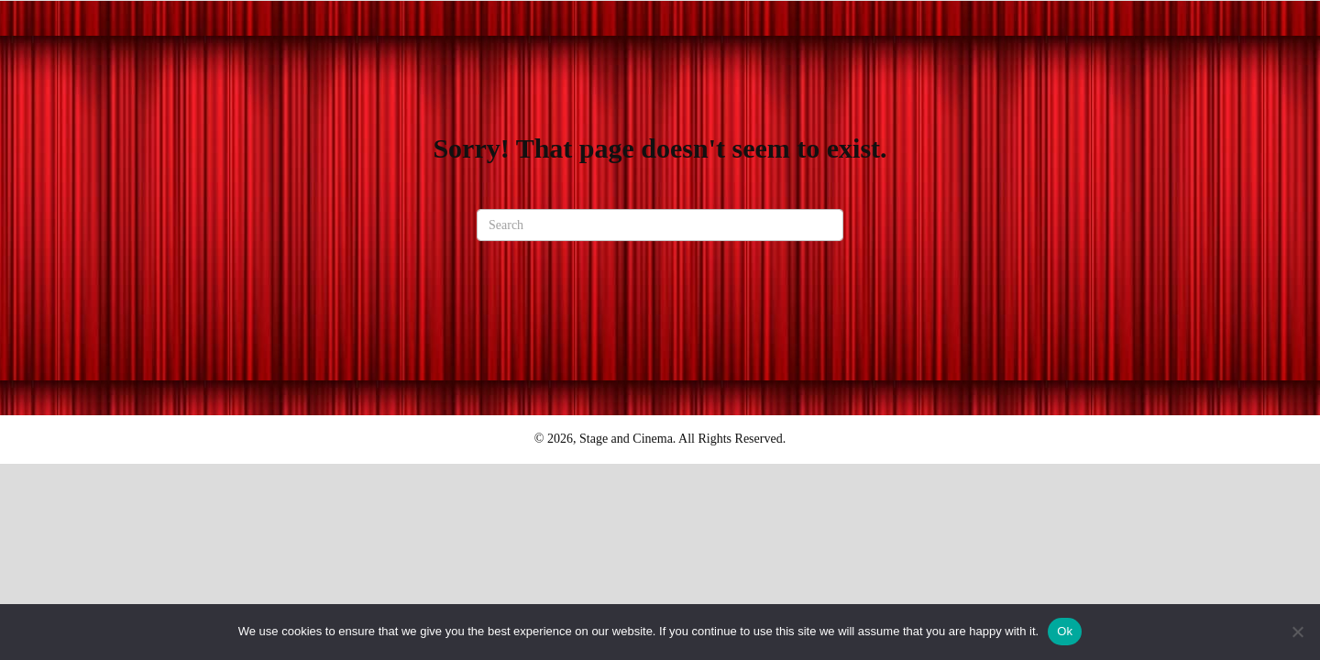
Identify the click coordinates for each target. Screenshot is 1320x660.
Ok (1064, 631)
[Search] (660, 225)
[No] (1297, 631)
